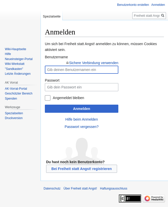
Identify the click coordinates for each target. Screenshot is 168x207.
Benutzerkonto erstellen (133, 5)
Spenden (11, 98)
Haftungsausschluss (113, 188)
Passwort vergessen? (82, 127)
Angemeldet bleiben (68, 98)
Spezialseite (52, 16)
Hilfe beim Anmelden (81, 119)
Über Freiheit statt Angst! (80, 188)
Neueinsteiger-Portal (18, 59)
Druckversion (14, 118)
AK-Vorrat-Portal (16, 88)
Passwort (52, 80)
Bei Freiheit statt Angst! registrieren (81, 169)
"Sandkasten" (14, 69)
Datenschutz (52, 188)
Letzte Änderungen (17, 74)
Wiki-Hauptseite (15, 49)
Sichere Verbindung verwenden (93, 63)
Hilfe (8, 54)
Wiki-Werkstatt (14, 64)
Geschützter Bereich (18, 93)
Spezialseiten (14, 113)
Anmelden (81, 109)
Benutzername (56, 57)
